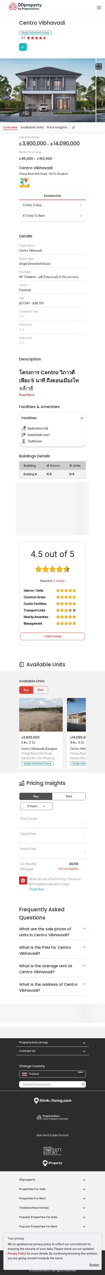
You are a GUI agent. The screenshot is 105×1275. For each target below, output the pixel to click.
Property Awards (52, 1117)
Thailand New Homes (34, 1208)
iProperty (52, 1163)
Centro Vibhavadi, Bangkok (39, 748)
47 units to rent (52, 215)
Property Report (52, 1151)
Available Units (32, 127)
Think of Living (52, 1101)
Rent (40, 690)
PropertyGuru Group (33, 1042)
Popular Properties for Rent (38, 1226)
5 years (32, 806)
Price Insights (57, 127)
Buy (26, 690)
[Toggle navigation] (99, 7)
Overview (10, 127)
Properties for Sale (32, 1189)
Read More (26, 395)
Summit (52, 1135)
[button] (82, 1042)
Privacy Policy (17, 1253)
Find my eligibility (68, 868)
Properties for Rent (32, 1198)
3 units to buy (52, 205)
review (59, 581)
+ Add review (52, 636)
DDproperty (27, 1180)
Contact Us (27, 1051)
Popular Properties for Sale (38, 1217)
